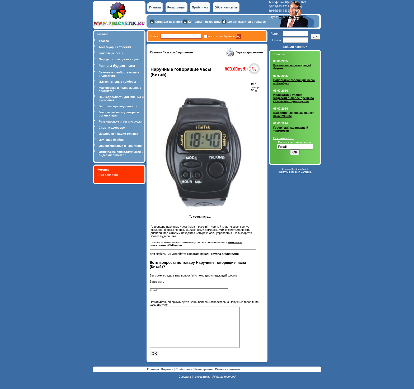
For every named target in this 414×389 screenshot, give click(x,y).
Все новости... (283, 138)
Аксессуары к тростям (115, 47)
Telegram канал (198, 253)
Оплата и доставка (168, 21)
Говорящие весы (111, 53)
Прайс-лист (200, 7)
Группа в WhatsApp (225, 253)
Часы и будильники (178, 52)
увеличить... (202, 216)
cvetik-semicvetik (291, 16)
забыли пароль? (295, 46)
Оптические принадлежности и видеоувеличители (121, 153)
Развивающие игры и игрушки (121, 121)
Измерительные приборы (117, 81)
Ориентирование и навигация (120, 145)
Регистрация (176, 7)
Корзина (103, 169)
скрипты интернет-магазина (294, 172)
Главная (155, 7)
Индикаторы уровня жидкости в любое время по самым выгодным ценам (293, 98)
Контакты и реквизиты (204, 21)
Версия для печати (249, 52)
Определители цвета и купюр (120, 59)
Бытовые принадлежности (118, 106)
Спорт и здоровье (112, 127)
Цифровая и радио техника (118, 133)
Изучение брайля (111, 139)
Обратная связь (226, 7)
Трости (104, 41)
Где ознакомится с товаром (246, 21)
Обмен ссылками (227, 377)
